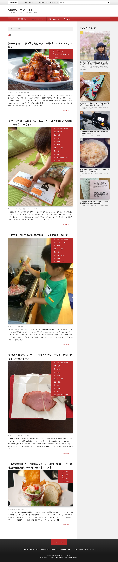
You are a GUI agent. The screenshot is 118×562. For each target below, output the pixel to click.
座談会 (22, 509)
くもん (24, 208)
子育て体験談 (100, 205)
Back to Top (59, 542)
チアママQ (93, 67)
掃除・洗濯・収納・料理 (62, 54)
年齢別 (58, 160)
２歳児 (58, 141)
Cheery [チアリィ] (64, 555)
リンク (92, 549)
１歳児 (58, 138)
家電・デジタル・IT (87, 66)
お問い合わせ (66, 19)
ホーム (12, 19)
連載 (58, 154)
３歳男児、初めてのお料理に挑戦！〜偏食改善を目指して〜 (39, 235)
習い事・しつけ (61, 242)
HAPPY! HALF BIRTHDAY (37, 19)
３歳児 (58, 144)
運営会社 (54, 549)
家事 (19, 92)
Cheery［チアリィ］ (20, 9)
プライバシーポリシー (80, 549)
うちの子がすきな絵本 (63, 157)
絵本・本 (59, 132)
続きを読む (66, 110)
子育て (106, 67)
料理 (22, 92)
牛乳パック (26, 435)
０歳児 (58, 135)
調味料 (28, 92)
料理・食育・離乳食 (63, 128)
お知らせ (67, 481)
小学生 (58, 151)
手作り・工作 (60, 261)
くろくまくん (30, 208)
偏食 (19, 326)
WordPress (74, 557)
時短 (56, 57)
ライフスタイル (59, 51)
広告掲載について (53, 19)
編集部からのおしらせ (31, 549)
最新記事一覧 (22, 19)
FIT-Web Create (58, 557)
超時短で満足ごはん (62, 395)
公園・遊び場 (60, 255)
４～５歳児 (60, 148)
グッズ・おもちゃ (86, 107)
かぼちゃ (20, 208)
